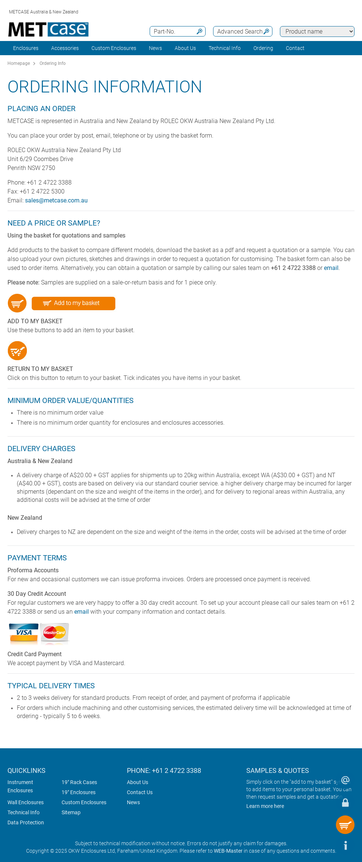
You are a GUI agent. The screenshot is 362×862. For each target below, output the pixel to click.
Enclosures (25, 48)
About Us (137, 782)
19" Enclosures (79, 792)
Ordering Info (53, 63)
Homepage (18, 63)
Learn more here (265, 806)
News (155, 48)
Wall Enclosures (25, 802)
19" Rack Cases (79, 782)
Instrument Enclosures (20, 786)
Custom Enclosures (113, 48)
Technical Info (23, 812)
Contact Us (140, 792)
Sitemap (71, 812)
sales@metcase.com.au (56, 200)
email (331, 267)
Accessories (65, 48)
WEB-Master (228, 851)
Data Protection (25, 822)
